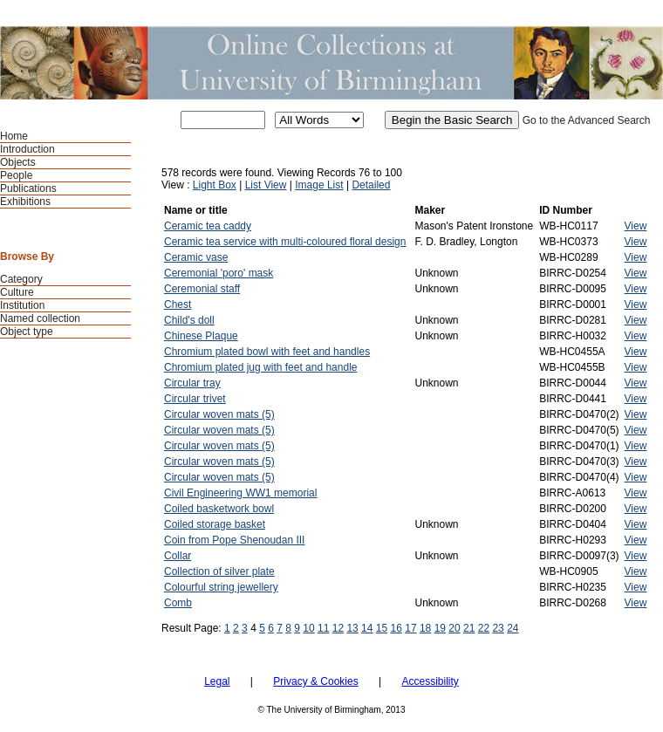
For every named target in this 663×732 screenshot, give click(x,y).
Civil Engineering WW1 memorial (240, 493)
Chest (177, 304)
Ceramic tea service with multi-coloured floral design (285, 242)
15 (381, 628)
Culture (17, 292)
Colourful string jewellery (221, 587)
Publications (28, 188)
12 (338, 628)
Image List (319, 185)
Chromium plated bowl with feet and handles (267, 351)
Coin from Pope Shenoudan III (234, 540)
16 (396, 628)
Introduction (27, 149)
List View (266, 185)
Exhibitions (25, 201)
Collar (177, 556)
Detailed (371, 185)
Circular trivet (195, 399)
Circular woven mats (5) (219, 414)
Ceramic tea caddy (207, 226)
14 (367, 628)
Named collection (40, 318)
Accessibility (429, 681)
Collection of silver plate (219, 571)
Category (21, 279)
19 (440, 628)
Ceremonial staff (202, 289)
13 (352, 628)
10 (308, 628)
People (16, 175)
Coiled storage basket (214, 524)
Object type (26, 331)
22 (483, 628)
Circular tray (192, 383)
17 (410, 628)
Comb (178, 603)
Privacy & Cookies (315, 681)
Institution (22, 305)
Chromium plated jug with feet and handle (260, 367)
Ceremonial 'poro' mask (218, 273)
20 (454, 628)
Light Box (214, 185)
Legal (216, 681)
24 (512, 628)
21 (469, 628)
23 (497, 628)
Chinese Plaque (201, 336)
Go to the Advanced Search (587, 120)
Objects (18, 162)
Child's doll (189, 320)
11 (323, 628)
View (636, 226)
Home (14, 136)
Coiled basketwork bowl (219, 509)
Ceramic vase (196, 257)
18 (425, 628)
